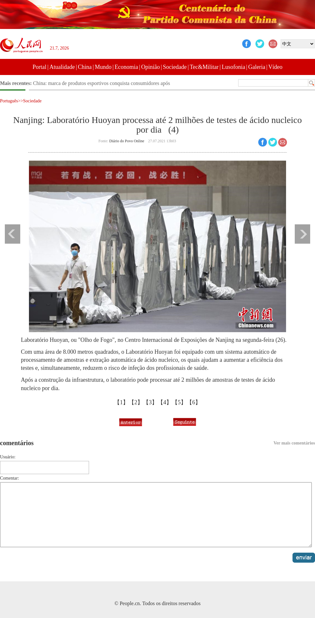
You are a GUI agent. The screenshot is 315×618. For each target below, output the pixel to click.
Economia (126, 67)
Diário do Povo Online (126, 141)
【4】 (165, 402)
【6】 (193, 402)
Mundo (103, 67)
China (85, 67)
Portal (39, 67)
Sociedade (175, 67)
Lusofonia (233, 67)
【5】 (179, 402)
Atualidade (62, 67)
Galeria (256, 67)
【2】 (136, 402)
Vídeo (275, 67)
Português (9, 100)
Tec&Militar (204, 67)
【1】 (121, 402)
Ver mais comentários (294, 443)
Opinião (150, 67)
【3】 (150, 402)
